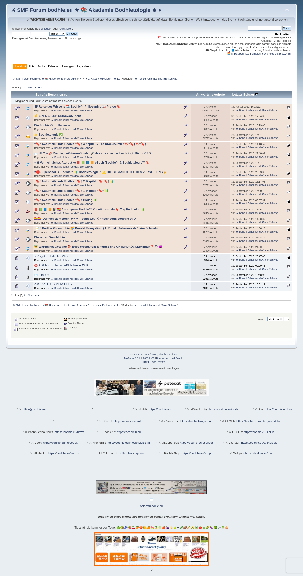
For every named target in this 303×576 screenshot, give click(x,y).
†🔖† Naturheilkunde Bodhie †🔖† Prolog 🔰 (65, 200)
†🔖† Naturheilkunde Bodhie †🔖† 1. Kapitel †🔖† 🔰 (71, 190)
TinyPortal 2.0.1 (132, 358)
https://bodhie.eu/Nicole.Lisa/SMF (129, 442)
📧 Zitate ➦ (41, 275)
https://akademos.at (128, 421)
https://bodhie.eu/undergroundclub (258, 421)
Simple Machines (168, 354)
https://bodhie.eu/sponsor (196, 442)
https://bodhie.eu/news (69, 432)
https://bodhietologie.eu (195, 421)
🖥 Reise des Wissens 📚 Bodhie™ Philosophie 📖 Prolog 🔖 (77, 106)
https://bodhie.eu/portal (224, 409)
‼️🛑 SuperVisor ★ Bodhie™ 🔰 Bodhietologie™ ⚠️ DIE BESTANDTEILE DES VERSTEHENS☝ (100, 172)
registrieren (65, 28)
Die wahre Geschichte (49, 237)
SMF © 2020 (150, 354)
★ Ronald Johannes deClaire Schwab (156, 78)
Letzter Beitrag (245, 94)
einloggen (46, 28)
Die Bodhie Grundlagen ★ (52, 125)
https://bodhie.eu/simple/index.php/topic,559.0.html (261, 53)
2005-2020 (148, 358)
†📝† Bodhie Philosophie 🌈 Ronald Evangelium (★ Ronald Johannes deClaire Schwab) (96, 228)
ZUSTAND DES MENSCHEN (53, 284)
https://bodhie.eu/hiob (259, 453)
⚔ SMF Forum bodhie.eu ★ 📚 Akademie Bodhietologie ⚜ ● (86, 10)
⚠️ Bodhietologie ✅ (48, 134)
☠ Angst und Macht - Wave (52, 256)
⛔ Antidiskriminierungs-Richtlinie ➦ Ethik (61, 265)
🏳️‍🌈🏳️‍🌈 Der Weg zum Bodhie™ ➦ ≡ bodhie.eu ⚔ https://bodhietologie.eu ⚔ (85, 218)
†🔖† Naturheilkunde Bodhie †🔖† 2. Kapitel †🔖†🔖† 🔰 (74, 181)
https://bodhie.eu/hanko (63, 453)
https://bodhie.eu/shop (196, 453)
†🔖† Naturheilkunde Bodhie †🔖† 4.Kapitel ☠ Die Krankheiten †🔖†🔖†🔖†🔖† (90, 144)
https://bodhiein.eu (129, 432)
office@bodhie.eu (34, 409)
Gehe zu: (262, 319)
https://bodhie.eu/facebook (60, 442)
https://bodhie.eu (160, 409)
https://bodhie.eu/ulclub (259, 432)
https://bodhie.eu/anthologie (259, 442)
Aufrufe (219, 94)
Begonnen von (59, 94)
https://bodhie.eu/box (278, 409)
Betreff (40, 94)
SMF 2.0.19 (136, 354)
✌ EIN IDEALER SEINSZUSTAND (57, 116)
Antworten (203, 94)
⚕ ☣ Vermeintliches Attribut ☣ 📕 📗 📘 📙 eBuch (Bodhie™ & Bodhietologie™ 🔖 (92, 162)
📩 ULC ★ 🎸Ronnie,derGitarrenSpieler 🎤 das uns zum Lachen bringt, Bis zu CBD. (93, 153)
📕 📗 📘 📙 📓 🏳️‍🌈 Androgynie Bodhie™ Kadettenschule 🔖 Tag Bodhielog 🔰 (89, 209)
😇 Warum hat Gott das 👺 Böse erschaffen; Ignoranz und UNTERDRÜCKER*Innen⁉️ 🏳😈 (98, 246)
